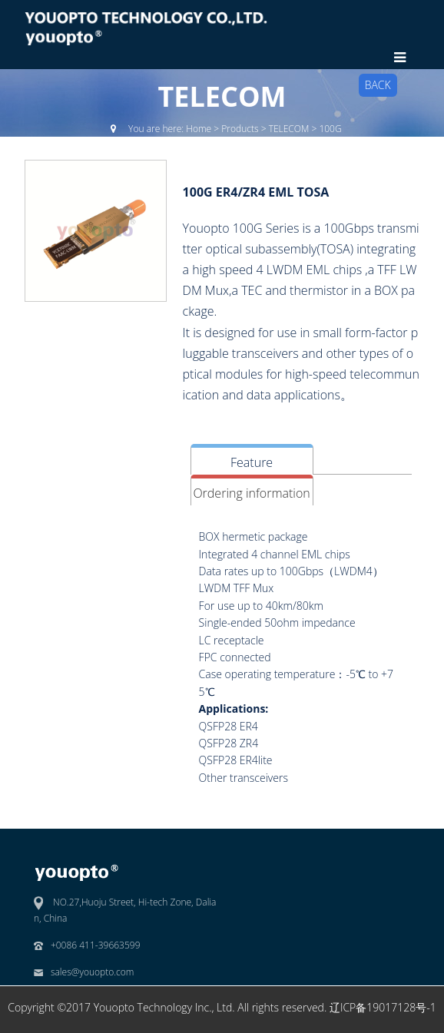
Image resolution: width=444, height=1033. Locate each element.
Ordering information (251, 493)
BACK (378, 85)
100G (330, 128)
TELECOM (289, 128)
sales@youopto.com (92, 971)
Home (198, 128)
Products (239, 128)
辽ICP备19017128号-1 (383, 1007)
